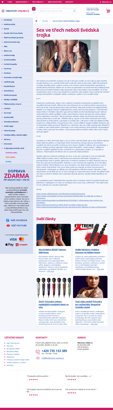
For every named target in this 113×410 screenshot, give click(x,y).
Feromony (7, 69)
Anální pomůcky (9, 24)
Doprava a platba (13, 354)
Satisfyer (7, 108)
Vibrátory (7, 139)
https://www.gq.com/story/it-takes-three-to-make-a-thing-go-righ (61, 205)
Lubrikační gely (9, 82)
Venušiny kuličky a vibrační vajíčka (15, 135)
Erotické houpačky (10, 64)
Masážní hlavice (9, 86)
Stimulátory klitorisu (11, 122)
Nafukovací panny (10, 95)
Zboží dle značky (11, 153)
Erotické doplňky (10, 60)
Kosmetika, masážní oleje (13, 77)
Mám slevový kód (55, 2)
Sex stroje (7, 113)
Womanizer (8, 144)
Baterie (6, 29)
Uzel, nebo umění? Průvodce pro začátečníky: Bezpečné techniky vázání (88, 304)
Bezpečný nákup (13, 351)
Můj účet (10, 346)
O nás (10, 2)
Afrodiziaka (8, 20)
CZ (34, 9)
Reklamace (10, 357)
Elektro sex (8, 51)
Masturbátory (9, 91)
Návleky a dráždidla (10, 99)
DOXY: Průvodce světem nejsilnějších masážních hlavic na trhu (54, 304)
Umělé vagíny (8, 126)
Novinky (8, 161)
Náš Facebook (19, 220)
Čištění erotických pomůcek (13, 38)
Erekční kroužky (9, 55)
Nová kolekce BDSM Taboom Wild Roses (52, 251)
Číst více (51, 271)
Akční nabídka (10, 157)
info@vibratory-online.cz (53, 358)
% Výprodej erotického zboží (14, 148)
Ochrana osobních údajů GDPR (18, 360)
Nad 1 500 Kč (93, 13)
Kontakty (69, 2)
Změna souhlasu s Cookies (16, 362)
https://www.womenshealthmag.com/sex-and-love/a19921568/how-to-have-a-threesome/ (71, 207)
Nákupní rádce (21, 2)
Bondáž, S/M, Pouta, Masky (13, 33)
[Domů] (4, 2)
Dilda (5, 46)
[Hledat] (58, 11)
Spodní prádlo (9, 117)
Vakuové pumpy (9, 130)
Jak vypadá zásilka (13, 349)
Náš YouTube (19, 225)
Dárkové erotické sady (12, 42)
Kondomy (7, 73)
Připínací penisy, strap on (12, 104)
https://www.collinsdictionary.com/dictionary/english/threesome (60, 194)
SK (34, 13)
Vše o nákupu (37, 2)
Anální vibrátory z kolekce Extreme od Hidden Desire (87, 251)
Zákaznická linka (93, 9)
